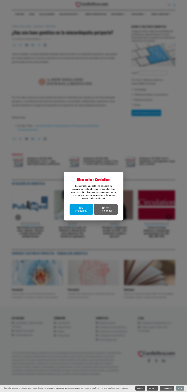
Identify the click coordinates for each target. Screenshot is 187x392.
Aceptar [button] (140, 388)
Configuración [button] (167, 388)
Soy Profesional (81, 209)
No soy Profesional (106, 209)
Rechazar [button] (152, 388)
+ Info (180, 388)
